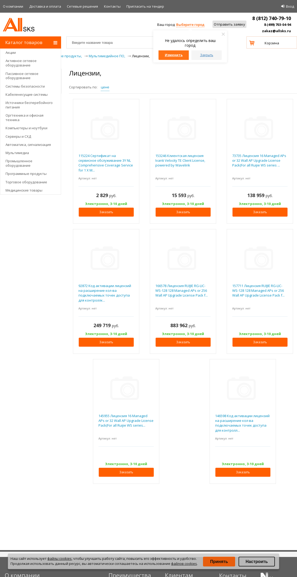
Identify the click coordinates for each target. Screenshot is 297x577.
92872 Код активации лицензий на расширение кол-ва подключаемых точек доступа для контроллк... (104, 293)
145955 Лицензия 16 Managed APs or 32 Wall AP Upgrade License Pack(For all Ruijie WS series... (126, 420)
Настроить (257, 561)
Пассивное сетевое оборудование (22, 75)
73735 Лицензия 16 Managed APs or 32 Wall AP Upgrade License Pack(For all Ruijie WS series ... (259, 160)
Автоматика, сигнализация (28, 144)
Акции (11, 52)
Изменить (174, 55)
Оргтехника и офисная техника (24, 117)
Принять (219, 561)
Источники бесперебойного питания (29, 104)
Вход (290, 6)
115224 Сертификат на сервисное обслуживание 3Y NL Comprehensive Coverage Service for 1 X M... (105, 163)
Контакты (112, 6)
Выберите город (190, 24)
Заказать (106, 212)
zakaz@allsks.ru (276, 30)
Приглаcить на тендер (145, 6)
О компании (13, 6)
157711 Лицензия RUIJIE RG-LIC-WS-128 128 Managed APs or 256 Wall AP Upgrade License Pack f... (258, 290)
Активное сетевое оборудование (21, 63)
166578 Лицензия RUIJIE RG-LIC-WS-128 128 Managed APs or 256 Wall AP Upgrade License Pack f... (181, 290)
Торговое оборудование (26, 182)
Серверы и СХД (18, 136)
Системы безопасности (25, 86)
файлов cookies (184, 563)
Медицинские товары (24, 190)
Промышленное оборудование (19, 163)
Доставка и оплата (45, 6)
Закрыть (206, 55)
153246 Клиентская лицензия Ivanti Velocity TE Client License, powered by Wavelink (180, 160)
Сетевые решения (82, 6)
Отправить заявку (229, 24)
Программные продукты (26, 173)
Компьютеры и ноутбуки (26, 128)
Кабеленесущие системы (27, 94)
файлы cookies (59, 558)
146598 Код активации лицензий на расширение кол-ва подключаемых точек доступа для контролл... (242, 423)
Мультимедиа (17, 152)
